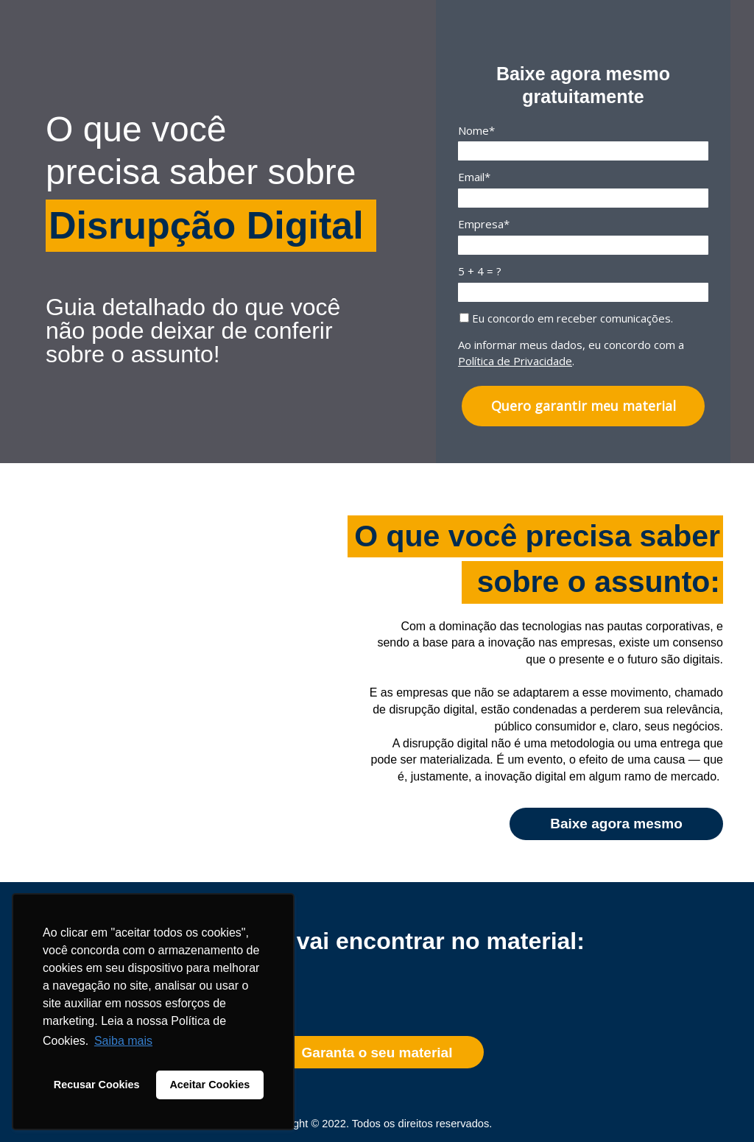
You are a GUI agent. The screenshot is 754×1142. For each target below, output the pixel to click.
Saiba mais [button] (123, 1041)
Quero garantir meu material (583, 406)
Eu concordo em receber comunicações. (566, 318)
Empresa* (484, 224)
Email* (474, 177)
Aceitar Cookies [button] (209, 1084)
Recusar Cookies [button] (97, 1084)
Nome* (476, 131)
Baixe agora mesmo (616, 823)
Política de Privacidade (515, 360)
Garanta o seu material (377, 1052)
